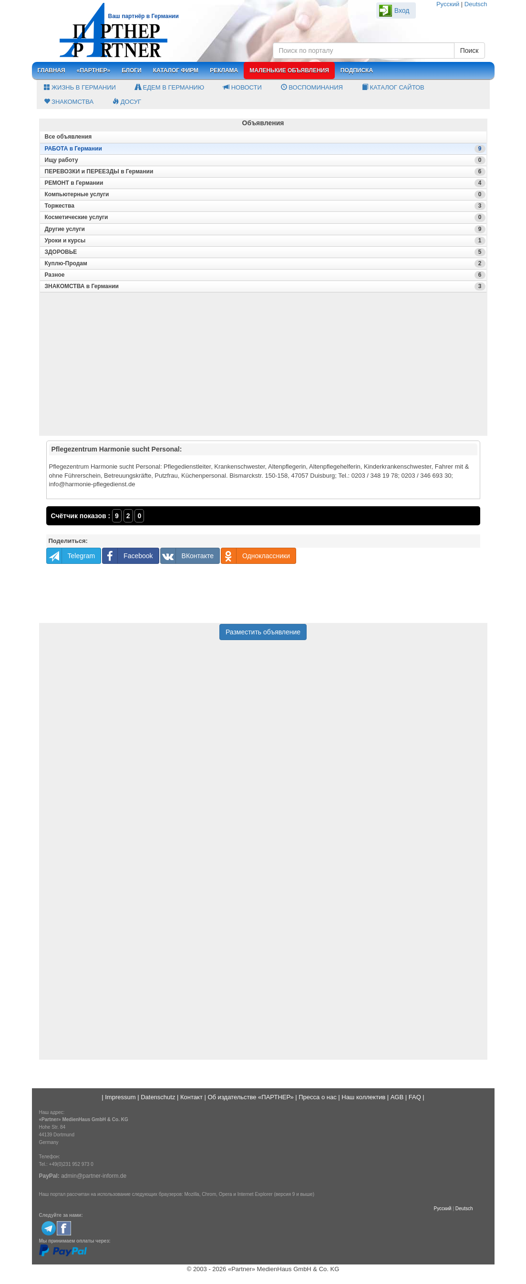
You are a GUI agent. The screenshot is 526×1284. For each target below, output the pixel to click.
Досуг (127, 101)
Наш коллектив (363, 1097)
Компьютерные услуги (265, 195)
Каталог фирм (175, 70)
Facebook (128, 555)
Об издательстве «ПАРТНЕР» (250, 1097)
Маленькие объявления (289, 70)
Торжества (265, 206)
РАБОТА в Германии (265, 149)
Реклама (224, 70)
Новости (242, 87)
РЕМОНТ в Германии (265, 183)
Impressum (120, 1097)
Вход (402, 10)
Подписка (356, 70)
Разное (265, 275)
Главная (51, 70)
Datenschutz (158, 1097)
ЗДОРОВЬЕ (265, 252)
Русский (447, 4)
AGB (397, 1097)
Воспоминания (312, 87)
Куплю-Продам (265, 264)
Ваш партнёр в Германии (143, 16)
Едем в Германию (169, 87)
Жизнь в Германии (80, 87)
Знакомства (69, 101)
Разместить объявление (263, 632)
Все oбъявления (68, 136)
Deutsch (475, 4)
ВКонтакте (187, 555)
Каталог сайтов (393, 87)
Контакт (191, 1097)
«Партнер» (94, 70)
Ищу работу (265, 160)
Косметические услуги (265, 217)
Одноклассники (255, 555)
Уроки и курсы (265, 241)
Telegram (71, 555)
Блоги (132, 70)
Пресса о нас (317, 1097)
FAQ (415, 1097)
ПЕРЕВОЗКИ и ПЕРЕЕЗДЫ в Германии (265, 172)
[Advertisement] (263, 368)
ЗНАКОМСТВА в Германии (265, 286)
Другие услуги (265, 229)
